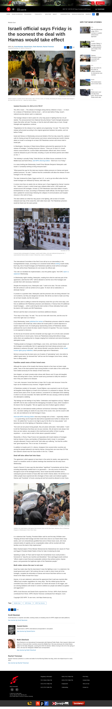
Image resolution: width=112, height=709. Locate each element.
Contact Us (85, 689)
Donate (101, 4)
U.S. (92, 29)
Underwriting (65, 16)
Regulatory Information (46, 679)
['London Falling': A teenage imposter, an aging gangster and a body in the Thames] (85, 46)
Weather (48, 16)
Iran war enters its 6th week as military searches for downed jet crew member (96, 74)
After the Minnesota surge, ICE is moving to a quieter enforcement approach (96, 35)
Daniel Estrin (28, 49)
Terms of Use (86, 686)
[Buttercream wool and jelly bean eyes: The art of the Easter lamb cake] (85, 95)
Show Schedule (17, 16)
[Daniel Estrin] (11, 632)
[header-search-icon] (93, 4)
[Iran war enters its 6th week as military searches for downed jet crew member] (85, 70)
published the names (36, 324)
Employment (65, 686)
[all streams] (100, 11)
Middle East (12, 25)
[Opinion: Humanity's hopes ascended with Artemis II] (85, 60)
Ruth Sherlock (37, 49)
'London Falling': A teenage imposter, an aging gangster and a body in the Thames (96, 49)
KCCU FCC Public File (46, 686)
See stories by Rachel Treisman (18, 665)
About (55, 16)
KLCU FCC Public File (46, 689)
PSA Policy (85, 679)
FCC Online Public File (46, 682)
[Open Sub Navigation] (32, 16)
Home (8, 16)
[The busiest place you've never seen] (85, 84)
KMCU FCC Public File (67, 679)
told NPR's (41, 163)
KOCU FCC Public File (67, 682)
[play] (8, 11)
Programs (27, 16)
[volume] (13, 11)
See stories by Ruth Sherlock (26, 652)
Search (88, 16)
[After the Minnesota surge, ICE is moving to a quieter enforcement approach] (85, 32)
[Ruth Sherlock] (11, 646)
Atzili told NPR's (24, 419)
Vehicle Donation (78, 16)
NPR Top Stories (40, 605)
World (92, 43)
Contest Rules (86, 682)
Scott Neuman (18, 49)
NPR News (28, 605)
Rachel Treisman (48, 49)
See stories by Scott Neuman (17, 623)
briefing (57, 266)
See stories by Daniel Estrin (26, 633)
